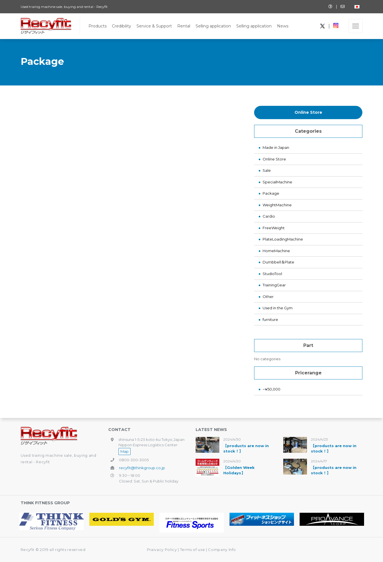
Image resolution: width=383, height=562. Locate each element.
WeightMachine (277, 205)
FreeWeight (274, 228)
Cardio (269, 216)
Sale (267, 170)
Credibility (121, 26)
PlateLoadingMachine (283, 239)
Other (268, 296)
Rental (183, 26)
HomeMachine (276, 250)
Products (97, 26)
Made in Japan (276, 147)
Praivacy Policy (162, 549)
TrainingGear (274, 285)
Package (271, 193)
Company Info (222, 549)
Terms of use (193, 549)
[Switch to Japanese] (357, 6)
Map (124, 451)
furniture (270, 319)
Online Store (308, 112)
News (282, 26)
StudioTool (272, 273)
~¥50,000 (271, 389)
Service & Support (154, 26)
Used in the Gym (278, 308)
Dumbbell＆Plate (278, 262)
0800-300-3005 (134, 460)
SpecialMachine (277, 182)
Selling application (213, 26)
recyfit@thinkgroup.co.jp (142, 468)
